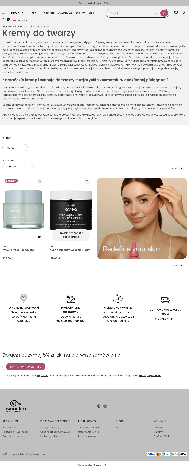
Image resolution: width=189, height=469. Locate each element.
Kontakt (158, 427)
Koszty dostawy (49, 427)
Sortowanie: (8, 160)
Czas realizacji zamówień (55, 432)
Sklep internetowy (90, 465)
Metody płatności (51, 436)
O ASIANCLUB (162, 436)
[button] (164, 13)
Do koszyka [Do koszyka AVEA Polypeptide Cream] (39, 237)
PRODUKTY (25, 26)
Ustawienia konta (88, 432)
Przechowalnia (87, 436)
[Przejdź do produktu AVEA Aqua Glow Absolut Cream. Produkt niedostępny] (71, 209)
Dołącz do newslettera (25, 366)
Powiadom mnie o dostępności (70, 235)
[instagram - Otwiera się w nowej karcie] (99, 406)
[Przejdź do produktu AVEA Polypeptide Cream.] (23, 209)
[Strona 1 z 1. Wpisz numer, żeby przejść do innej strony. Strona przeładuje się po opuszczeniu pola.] (181, 168)
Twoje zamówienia (89, 427)
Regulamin (42, 375)
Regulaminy (9, 427)
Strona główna (9, 26)
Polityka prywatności (15, 432)
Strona (175, 168)
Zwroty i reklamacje (14, 436)
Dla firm (158, 432)
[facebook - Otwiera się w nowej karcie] (105, 406)
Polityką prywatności (150, 375)
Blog (118, 427)
